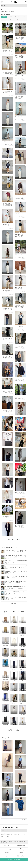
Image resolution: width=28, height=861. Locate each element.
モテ (11, 834)
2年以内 (4, 16)
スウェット (3, 836)
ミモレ (24, 834)
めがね (7, 836)
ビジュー (19, 834)
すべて (24, 16)
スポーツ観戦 (7, 834)
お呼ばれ (15, 834)
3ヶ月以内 (17, 16)
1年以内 (10, 16)
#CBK (13, 859)
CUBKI (14, 2)
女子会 (2, 834)
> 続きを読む (23, 41)
